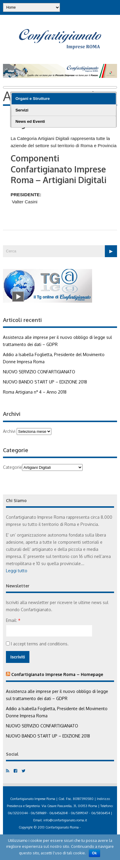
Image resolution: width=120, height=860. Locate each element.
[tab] (64, 98)
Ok (94, 853)
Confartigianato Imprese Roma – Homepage (57, 674)
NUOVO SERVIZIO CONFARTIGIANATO (39, 371)
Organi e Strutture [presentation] (32, 98)
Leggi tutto (16, 570)
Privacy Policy (91, 827)
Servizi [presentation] (22, 110)
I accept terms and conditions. (37, 643)
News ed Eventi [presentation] (30, 121)
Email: (13, 620)
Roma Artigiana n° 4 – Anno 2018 (35, 391)
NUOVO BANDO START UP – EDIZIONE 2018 (45, 381)
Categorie (12, 467)
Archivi (9, 431)
